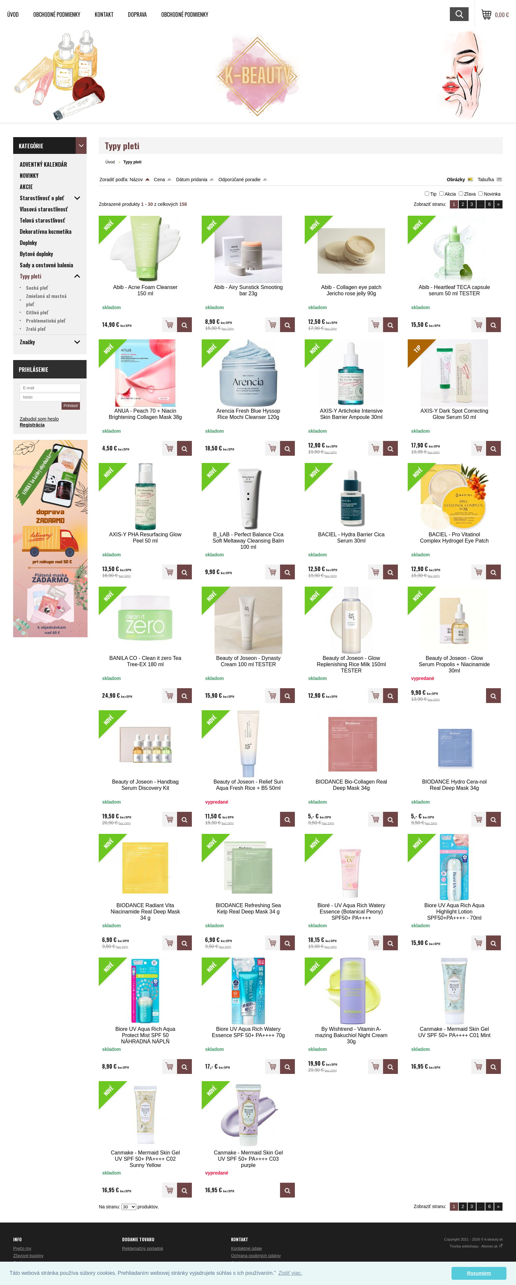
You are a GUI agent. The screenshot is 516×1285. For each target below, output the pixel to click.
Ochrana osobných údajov (256, 1255)
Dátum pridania (191, 179)
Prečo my (22, 1248)
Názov (136, 179)
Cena (159, 179)
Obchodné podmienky (56, 14)
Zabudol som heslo (39, 419)
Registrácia (32, 424)
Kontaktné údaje (246, 1248)
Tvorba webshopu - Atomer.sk (476, 1246)
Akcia (450, 194)
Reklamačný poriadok (142, 1248)
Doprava (137, 14)
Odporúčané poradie (240, 179)
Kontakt (104, 14)
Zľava (470, 194)
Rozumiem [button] (479, 1273)
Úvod (13, 14)
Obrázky (456, 179)
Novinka (492, 194)
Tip (433, 194)
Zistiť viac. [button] (290, 1273)
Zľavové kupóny (28, 1255)
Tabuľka (486, 179)
